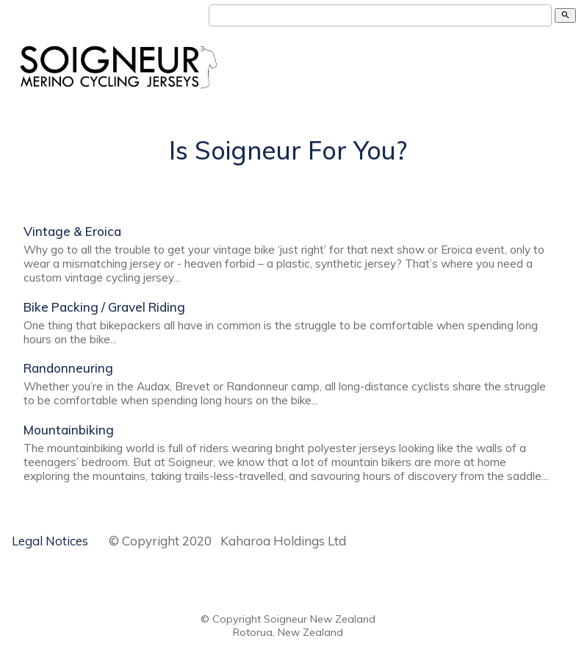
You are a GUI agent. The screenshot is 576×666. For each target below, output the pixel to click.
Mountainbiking (69, 429)
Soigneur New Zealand (319, 619)
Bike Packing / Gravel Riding (104, 307)
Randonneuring (68, 368)
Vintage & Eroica (72, 231)
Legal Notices (50, 540)
